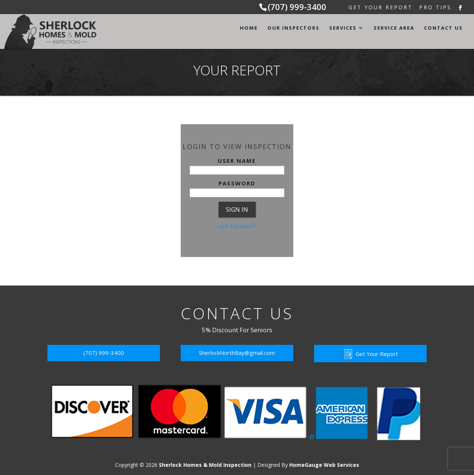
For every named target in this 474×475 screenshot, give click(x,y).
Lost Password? (237, 226)
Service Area (394, 28)
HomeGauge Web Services (324, 464)
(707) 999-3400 (297, 6)
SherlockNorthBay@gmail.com (237, 352)
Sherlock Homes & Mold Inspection (205, 464)
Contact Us (443, 28)
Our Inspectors (293, 28)
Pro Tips (435, 8)
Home (249, 28)
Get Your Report (380, 8)
